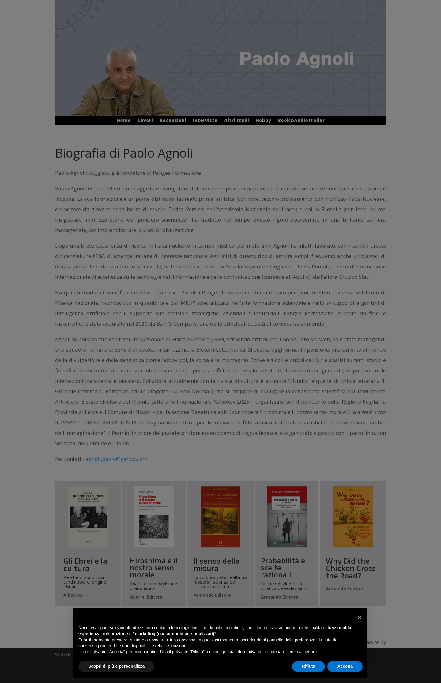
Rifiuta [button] (308, 666)
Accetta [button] (345, 666)
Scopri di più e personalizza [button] (116, 666)
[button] (359, 617)
